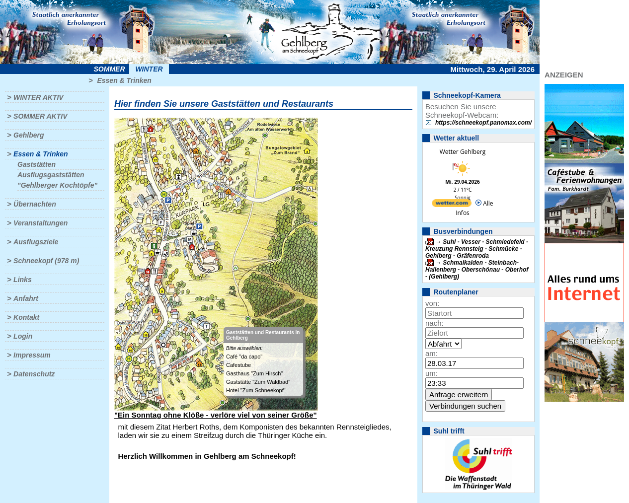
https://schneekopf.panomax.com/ (483, 122)
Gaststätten (36, 164)
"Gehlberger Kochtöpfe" (57, 185)
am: (431, 353)
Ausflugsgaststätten (50, 175)
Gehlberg (28, 135)
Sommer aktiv (40, 116)
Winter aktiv (38, 97)
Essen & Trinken (124, 80)
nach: (434, 323)
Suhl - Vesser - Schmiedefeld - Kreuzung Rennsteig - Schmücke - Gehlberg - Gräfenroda (476, 248)
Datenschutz (34, 374)
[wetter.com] (452, 205)
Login (22, 336)
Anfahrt (25, 298)
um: (431, 373)
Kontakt (26, 317)
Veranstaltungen (40, 223)
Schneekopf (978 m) (46, 261)
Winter (148, 69)
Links (22, 280)
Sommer (109, 69)
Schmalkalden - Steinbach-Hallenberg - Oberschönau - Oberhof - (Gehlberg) (476, 269)
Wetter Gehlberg (462, 151)
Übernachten (34, 204)
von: (432, 303)
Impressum (32, 355)
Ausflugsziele (35, 242)
